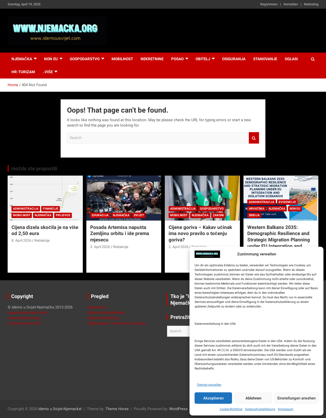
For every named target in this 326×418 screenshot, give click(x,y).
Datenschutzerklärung (260, 409)
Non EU (295, 208)
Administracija (25, 208)
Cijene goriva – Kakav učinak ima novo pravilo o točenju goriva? (200, 233)
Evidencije (287, 202)
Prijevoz (63, 215)
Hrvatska (256, 208)
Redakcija (42, 240)
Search (254, 138)
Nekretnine (152, 59)
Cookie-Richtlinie (231, 409)
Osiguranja (234, 59)
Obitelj (203, 59)
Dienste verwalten (209, 384)
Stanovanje (265, 59)
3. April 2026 (100, 247)
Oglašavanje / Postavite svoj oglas (116, 323)
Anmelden (290, 4)
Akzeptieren (213, 398)
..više (48, 72)
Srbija (254, 215)
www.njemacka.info (24, 323)
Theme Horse (117, 409)
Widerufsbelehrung (103, 318)
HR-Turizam (23, 72)
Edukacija (100, 215)
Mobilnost (122, 59)
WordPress (178, 409)
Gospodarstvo (85, 59)
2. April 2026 (178, 247)
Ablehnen (253, 398)
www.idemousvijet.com (27, 312)
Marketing (311, 4)
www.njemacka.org (24, 318)
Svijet (139, 215)
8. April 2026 (21, 240)
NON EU (51, 59)
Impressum (285, 409)
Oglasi (291, 59)
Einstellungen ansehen (296, 398)
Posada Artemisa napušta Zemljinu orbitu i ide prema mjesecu (119, 233)
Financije (50, 208)
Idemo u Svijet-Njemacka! (60, 409)
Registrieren (269, 4)
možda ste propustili (34, 168)
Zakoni (218, 215)
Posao (177, 59)
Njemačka (21, 59)
